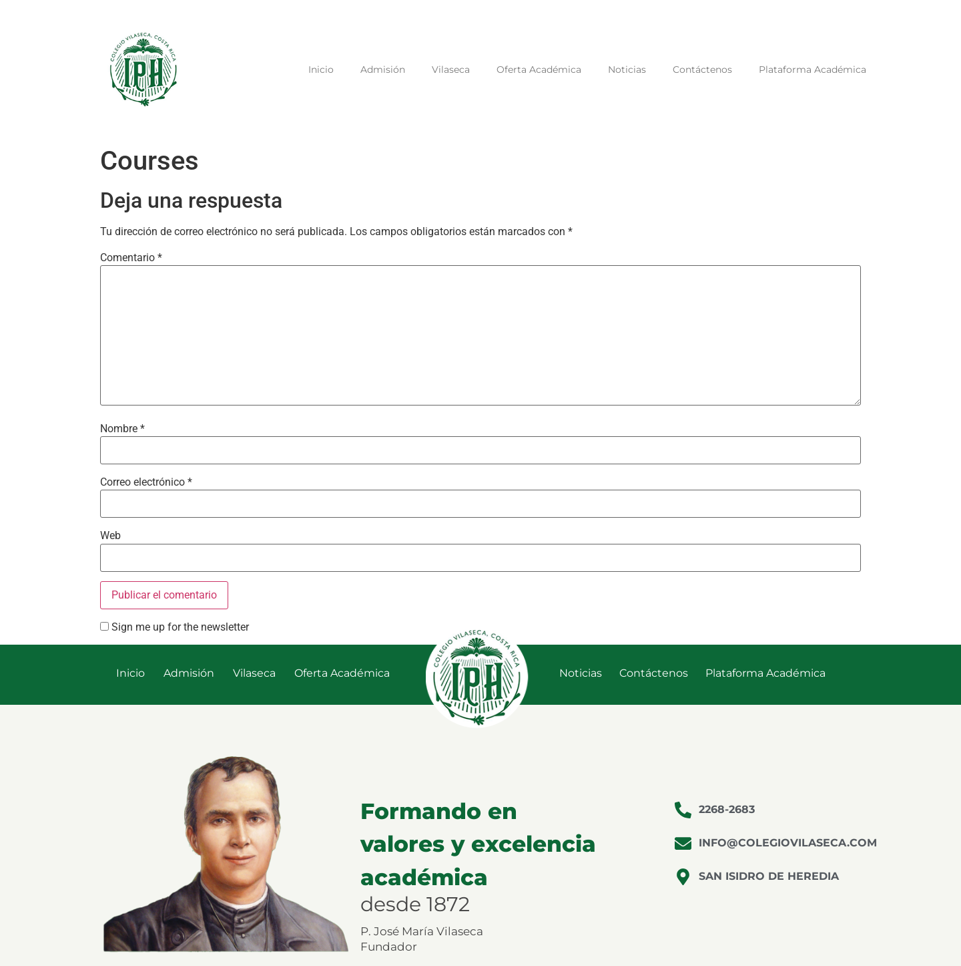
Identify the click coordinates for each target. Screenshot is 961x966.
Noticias (627, 69)
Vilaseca (451, 69)
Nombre (122, 429)
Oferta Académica (539, 69)
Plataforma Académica (812, 69)
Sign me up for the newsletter (174, 627)
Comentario (131, 258)
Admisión (382, 69)
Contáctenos (702, 69)
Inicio (321, 69)
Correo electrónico (146, 482)
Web (110, 535)
